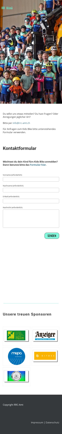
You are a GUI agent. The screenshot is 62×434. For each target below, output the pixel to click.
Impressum (37, 422)
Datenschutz (52, 422)
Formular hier (38, 164)
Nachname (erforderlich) (13, 185)
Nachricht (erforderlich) (12, 207)
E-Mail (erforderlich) (11, 196)
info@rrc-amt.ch (21, 123)
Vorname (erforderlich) (12, 175)
